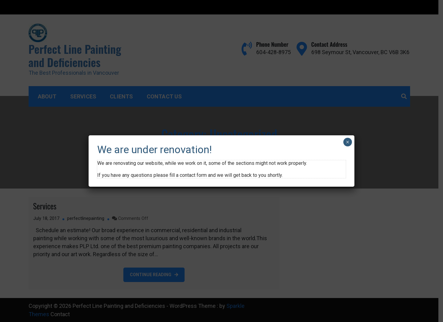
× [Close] (347, 142)
